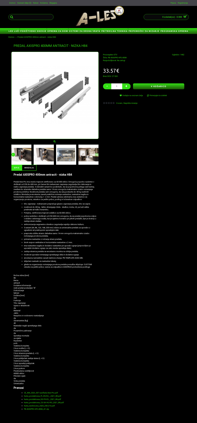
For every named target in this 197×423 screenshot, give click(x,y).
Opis (16, 168)
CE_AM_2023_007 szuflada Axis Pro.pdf (41, 393)
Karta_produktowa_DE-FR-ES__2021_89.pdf (42, 399)
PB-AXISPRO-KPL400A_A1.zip (36, 409)
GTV (115, 55)
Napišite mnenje (130, 103)
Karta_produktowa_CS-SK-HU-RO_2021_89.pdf (44, 402)
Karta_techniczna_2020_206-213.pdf (39, 406)
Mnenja (29, 168)
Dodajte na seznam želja (133, 95)
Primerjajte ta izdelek (158, 95)
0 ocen (119, 103)
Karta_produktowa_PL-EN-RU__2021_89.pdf (42, 396)
